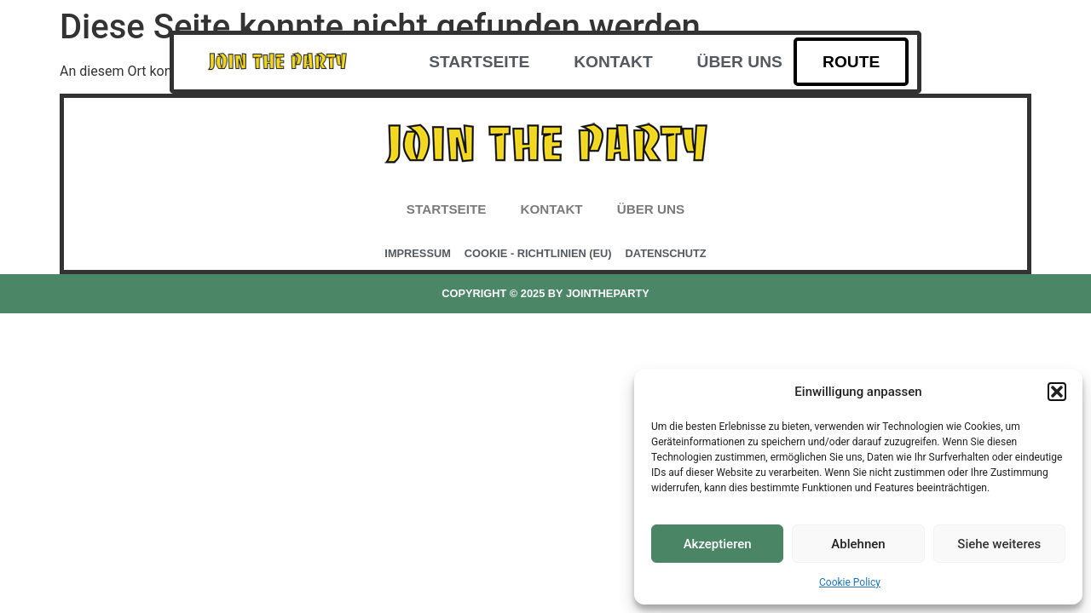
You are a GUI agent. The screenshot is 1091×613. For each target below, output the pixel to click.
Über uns (739, 62)
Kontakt (613, 62)
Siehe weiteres (999, 544)
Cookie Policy (849, 582)
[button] (1056, 391)
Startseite (479, 62)
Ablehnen (858, 544)
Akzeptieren (718, 544)
